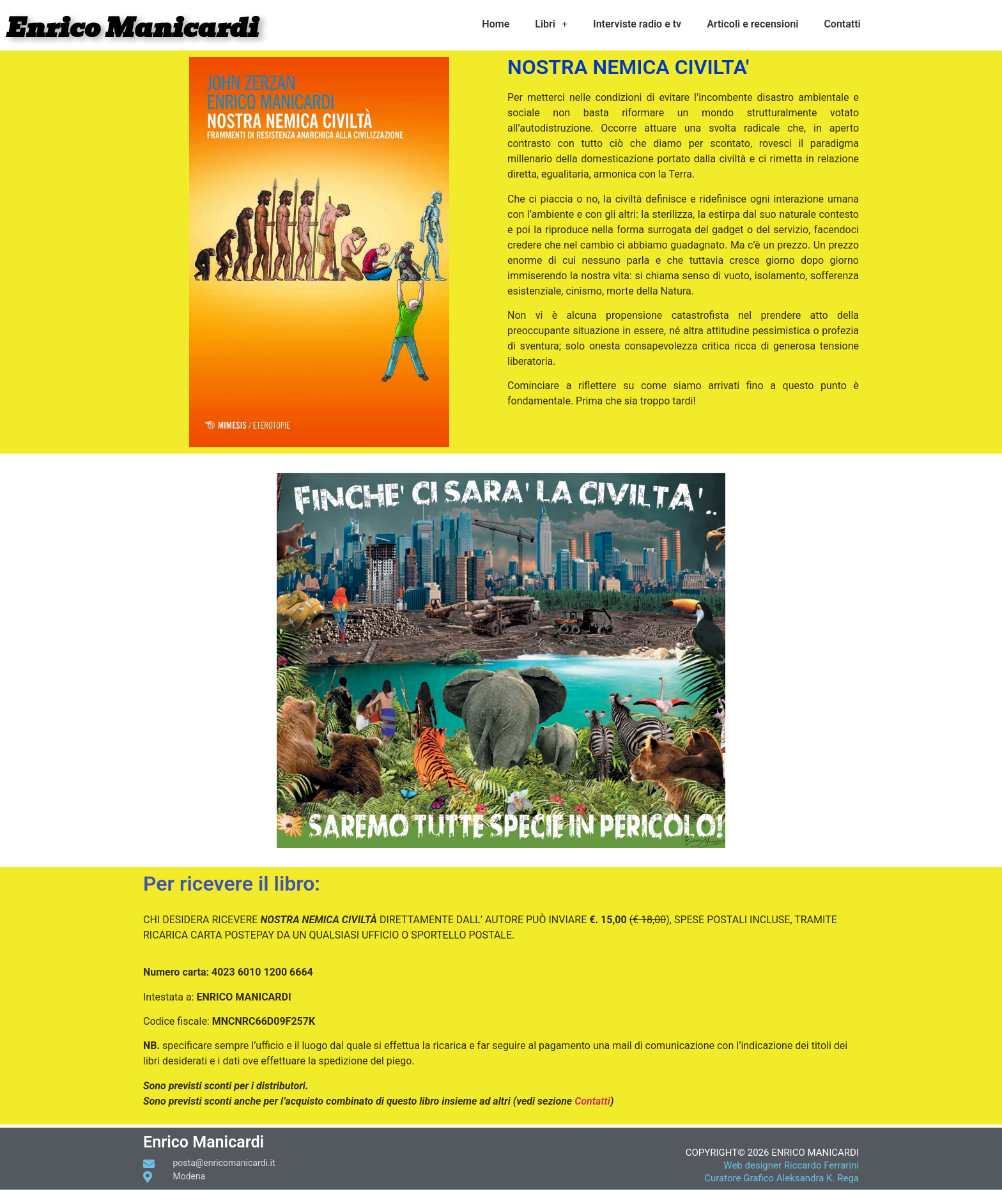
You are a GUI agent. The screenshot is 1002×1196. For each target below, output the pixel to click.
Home (495, 24)
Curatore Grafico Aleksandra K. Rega (781, 1178)
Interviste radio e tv (637, 24)
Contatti (842, 24)
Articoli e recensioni (752, 24)
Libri (551, 24)
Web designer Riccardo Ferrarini (791, 1165)
